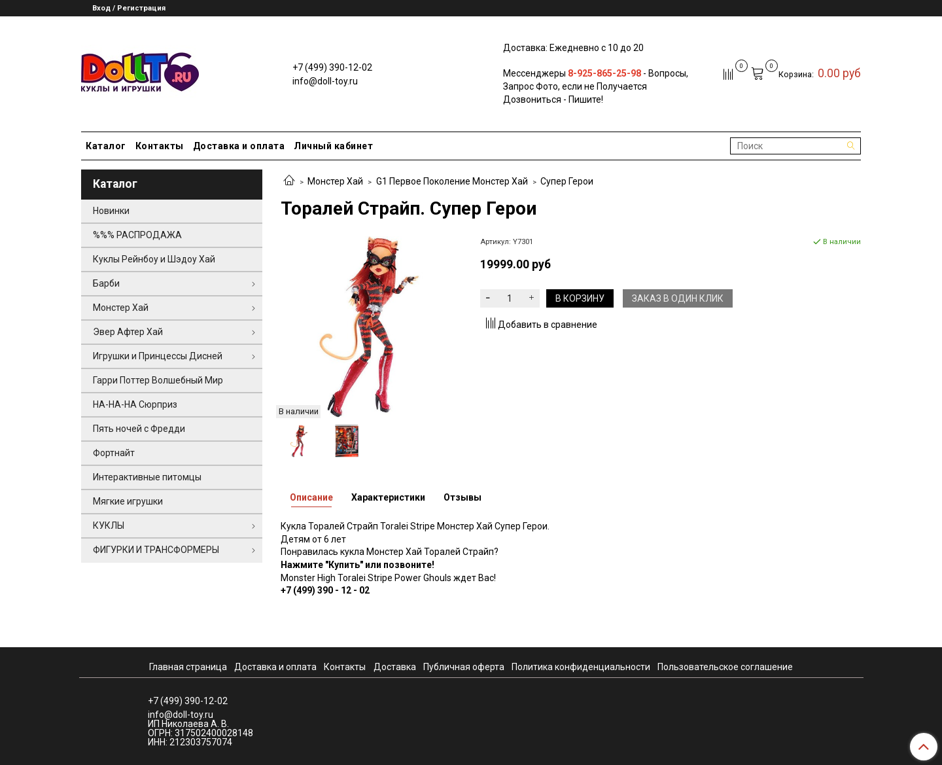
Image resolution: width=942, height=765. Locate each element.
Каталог (106, 146)
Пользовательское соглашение (725, 667)
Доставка (395, 667)
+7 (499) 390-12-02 (332, 67)
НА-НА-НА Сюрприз (135, 404)
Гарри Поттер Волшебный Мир (158, 380)
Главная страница (188, 667)
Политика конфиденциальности (581, 667)
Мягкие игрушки (128, 501)
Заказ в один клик (678, 298)
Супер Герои (566, 181)
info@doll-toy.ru (325, 81)
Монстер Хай (335, 181)
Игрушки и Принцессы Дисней (157, 356)
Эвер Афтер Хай (128, 332)
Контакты (159, 146)
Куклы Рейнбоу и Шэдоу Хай (154, 259)
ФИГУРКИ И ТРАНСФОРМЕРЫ (156, 549)
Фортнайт (114, 453)
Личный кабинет (333, 146)
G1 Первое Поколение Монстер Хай (452, 181)
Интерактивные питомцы (147, 477)
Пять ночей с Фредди (139, 428)
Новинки (111, 210)
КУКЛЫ (108, 525)
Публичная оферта (463, 667)
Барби (106, 283)
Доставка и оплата (239, 146)
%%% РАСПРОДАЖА (137, 235)
